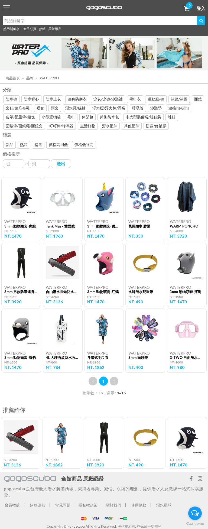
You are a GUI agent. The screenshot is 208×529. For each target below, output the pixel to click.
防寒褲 (11, 99)
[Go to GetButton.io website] (195, 523)
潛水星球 (163, 505)
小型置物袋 (51, 117)
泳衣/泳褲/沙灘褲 (108, 99)
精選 (38, 144)
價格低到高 (83, 144)
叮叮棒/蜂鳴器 (61, 126)
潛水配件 (109, 126)
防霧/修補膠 (156, 126)
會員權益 (12, 505)
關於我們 (113, 505)
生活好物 (87, 126)
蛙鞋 (172, 117)
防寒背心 (31, 99)
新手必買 (29, 29)
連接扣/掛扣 (178, 108)
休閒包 (87, 117)
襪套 (40, 108)
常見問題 (62, 505)
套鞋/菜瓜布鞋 (18, 108)
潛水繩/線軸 (75, 108)
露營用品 (54, 29)
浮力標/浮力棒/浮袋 (108, 108)
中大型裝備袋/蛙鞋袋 (143, 117)
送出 (61, 163)
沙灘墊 (156, 108)
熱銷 (42, 29)
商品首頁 (13, 78)
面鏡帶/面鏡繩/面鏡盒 (24, 126)
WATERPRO (49, 78)
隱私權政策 (88, 505)
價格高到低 (58, 144)
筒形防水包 (109, 117)
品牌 (29, 78)
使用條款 (138, 505)
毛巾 (71, 117)
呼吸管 (138, 108)
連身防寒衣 (77, 99)
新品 (9, 144)
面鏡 (198, 99)
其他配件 (131, 126)
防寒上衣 (53, 99)
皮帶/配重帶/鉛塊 (20, 117)
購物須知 (37, 505)
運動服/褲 (156, 99)
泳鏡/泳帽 (179, 99)
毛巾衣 (135, 99)
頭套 (54, 108)
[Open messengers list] (195, 513)
